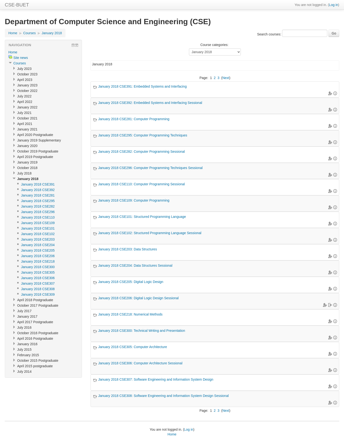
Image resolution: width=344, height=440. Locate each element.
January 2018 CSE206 (38, 256)
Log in (333, 5)
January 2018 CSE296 (38, 212)
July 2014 (24, 371)
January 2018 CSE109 (38, 223)
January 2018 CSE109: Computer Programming (133, 200)
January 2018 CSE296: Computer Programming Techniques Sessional (150, 168)
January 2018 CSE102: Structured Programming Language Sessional (149, 233)
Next (225, 78)
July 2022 (24, 96)
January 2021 (27, 129)
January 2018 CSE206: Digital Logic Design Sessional (138, 298)
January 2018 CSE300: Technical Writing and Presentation (141, 331)
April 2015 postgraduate (35, 366)
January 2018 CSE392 (38, 190)
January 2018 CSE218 (38, 261)
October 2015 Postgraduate (37, 360)
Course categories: (214, 45)
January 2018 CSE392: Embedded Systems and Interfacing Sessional (150, 103)
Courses (29, 33)
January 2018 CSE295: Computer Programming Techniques (142, 135)
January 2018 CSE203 (38, 239)
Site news (20, 58)
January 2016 (27, 344)
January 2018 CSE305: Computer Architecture (132, 347)
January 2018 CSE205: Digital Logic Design (130, 282)
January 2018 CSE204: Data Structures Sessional (135, 265)
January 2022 (27, 107)
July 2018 (24, 173)
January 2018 (52, 33)
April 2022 (24, 102)
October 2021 (27, 118)
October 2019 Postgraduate (37, 151)
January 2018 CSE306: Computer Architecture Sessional (140, 363)
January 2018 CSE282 (38, 206)
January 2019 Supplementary (39, 140)
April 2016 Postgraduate (35, 338)
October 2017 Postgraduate (37, 305)
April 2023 (24, 80)
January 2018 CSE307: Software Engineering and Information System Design (155, 379)
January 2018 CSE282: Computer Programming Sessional (141, 151)
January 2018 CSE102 (38, 234)
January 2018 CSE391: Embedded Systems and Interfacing (142, 86)
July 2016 (24, 327)
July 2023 (24, 69)
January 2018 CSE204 (38, 245)
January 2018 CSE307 (38, 283)
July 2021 (24, 113)
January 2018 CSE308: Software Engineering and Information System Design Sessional (163, 396)
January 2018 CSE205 (38, 250)
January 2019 (27, 162)
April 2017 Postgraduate (35, 322)
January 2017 (27, 316)
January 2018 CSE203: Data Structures (127, 249)
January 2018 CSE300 (38, 267)
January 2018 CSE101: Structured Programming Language (142, 217)
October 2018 (27, 168)
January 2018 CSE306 (38, 278)
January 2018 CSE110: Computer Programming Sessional (141, 184)
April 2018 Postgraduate (35, 300)
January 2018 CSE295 (38, 201)
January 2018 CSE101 (38, 228)
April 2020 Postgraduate (35, 135)
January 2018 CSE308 (38, 289)
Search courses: (269, 34)
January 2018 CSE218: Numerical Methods (130, 314)
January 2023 (27, 85)
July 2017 (24, 311)
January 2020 (27, 146)
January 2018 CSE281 (38, 195)
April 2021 (24, 124)
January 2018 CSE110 (38, 217)
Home (12, 33)
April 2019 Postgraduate (35, 157)
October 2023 (27, 74)
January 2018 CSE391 (38, 184)
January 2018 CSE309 (38, 294)
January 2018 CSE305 (38, 272)
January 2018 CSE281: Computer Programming (133, 119)
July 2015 (24, 349)
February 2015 (28, 355)
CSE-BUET (17, 4)
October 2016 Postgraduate (37, 333)
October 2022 (27, 91)
